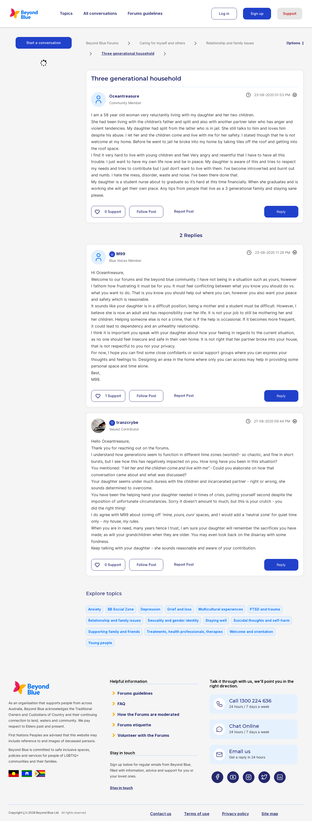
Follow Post (146, 212)
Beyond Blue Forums (30, 13)
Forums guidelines (145, 13)
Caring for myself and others (162, 43)
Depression (150, 609)
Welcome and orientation (251, 631)
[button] (97, 211)
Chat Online (244, 726)
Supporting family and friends (114, 631)
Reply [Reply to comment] (281, 396)
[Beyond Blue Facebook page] (217, 787)
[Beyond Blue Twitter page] (264, 787)
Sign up (257, 13)
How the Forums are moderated (148, 714)
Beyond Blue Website (31, 688)
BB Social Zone (121, 609)
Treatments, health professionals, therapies (185, 631)
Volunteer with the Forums (143, 735)
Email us (240, 751)
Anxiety (94, 609)
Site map (270, 813)
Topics (66, 13)
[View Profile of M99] (120, 253)
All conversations (100, 13)
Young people (100, 643)
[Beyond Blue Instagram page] (248, 787)
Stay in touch (121, 788)
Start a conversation (43, 43)
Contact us (160, 813)
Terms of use (196, 813)
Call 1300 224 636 (250, 701)
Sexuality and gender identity (173, 620)
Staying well (216, 620)
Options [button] (293, 43)
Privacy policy (235, 813)
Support (289, 13)
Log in (224, 13)
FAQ (121, 703)
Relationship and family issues (230, 43)
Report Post (184, 211)
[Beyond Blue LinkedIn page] (280, 787)
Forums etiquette (134, 724)
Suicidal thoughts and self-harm (262, 620)
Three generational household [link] (127, 53)
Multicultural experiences (220, 609)
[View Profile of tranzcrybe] (127, 422)
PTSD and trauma (265, 609)
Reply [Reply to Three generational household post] (281, 212)
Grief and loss (179, 609)
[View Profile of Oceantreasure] (124, 96)
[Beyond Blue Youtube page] (233, 787)
